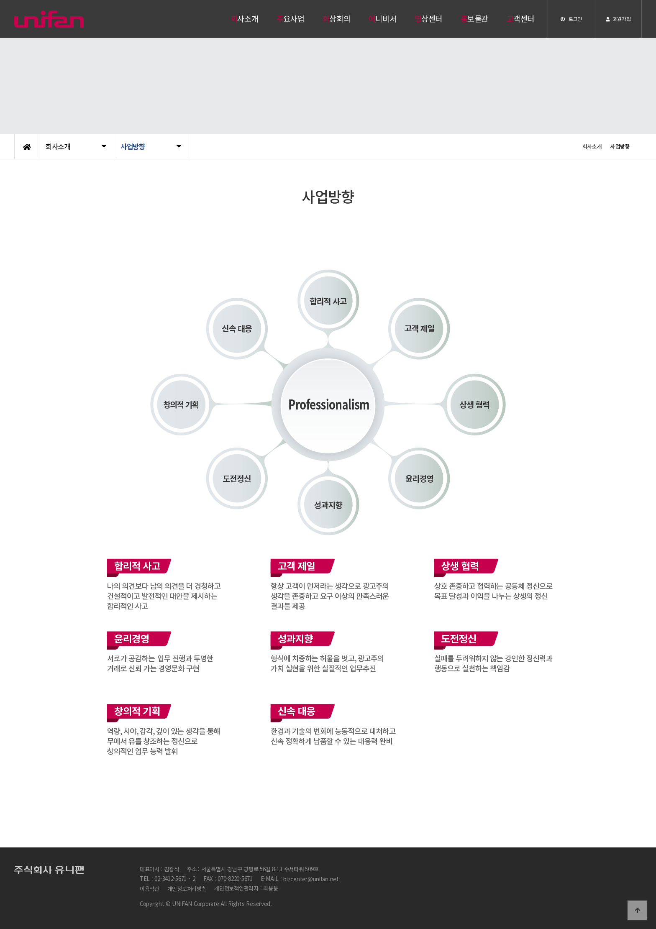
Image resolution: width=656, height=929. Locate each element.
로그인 (571, 18)
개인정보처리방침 (187, 889)
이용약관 (149, 889)
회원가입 (618, 18)
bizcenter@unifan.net (311, 879)
